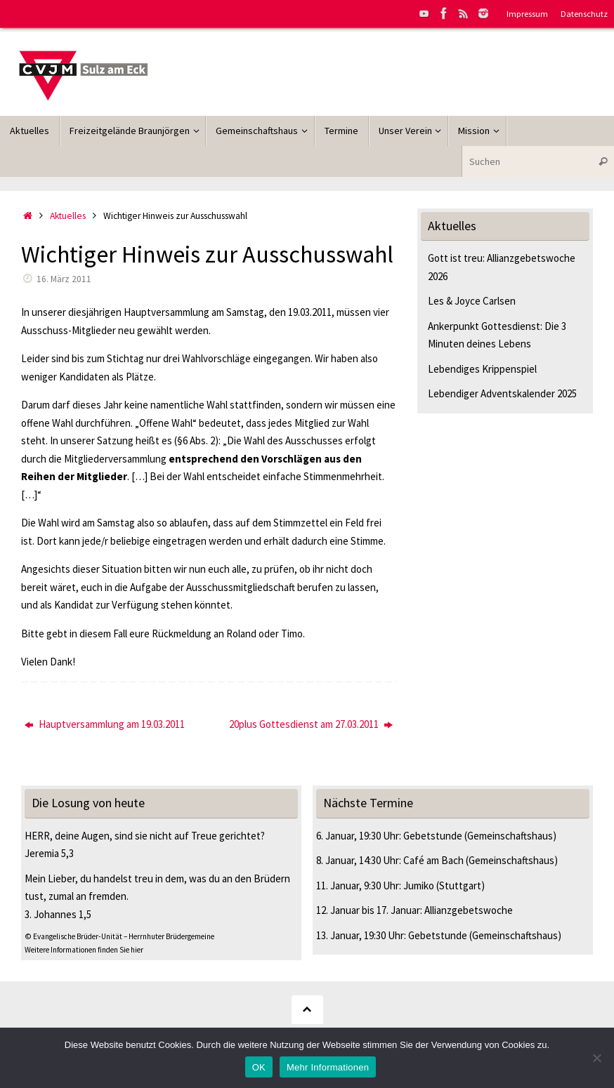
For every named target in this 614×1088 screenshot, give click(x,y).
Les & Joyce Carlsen (472, 300)
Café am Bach (433, 860)
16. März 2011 (64, 279)
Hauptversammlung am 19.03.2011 (105, 724)
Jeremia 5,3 (49, 853)
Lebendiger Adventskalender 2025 (502, 393)
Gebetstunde (432, 835)
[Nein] (596, 1058)
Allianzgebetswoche (468, 910)
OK (259, 1067)
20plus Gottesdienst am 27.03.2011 (311, 724)
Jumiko (418, 885)
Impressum (527, 13)
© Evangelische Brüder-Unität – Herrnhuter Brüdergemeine (119, 936)
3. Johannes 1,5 (58, 914)
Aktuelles (68, 216)
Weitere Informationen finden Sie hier (84, 950)
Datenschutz (584, 13)
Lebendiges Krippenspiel (482, 369)
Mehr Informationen (328, 1067)
